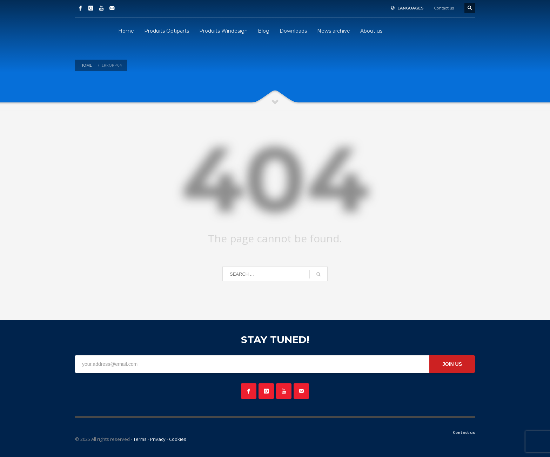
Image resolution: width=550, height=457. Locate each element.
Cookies (177, 439)
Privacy (158, 439)
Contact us (444, 8)
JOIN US (452, 364)
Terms (140, 439)
